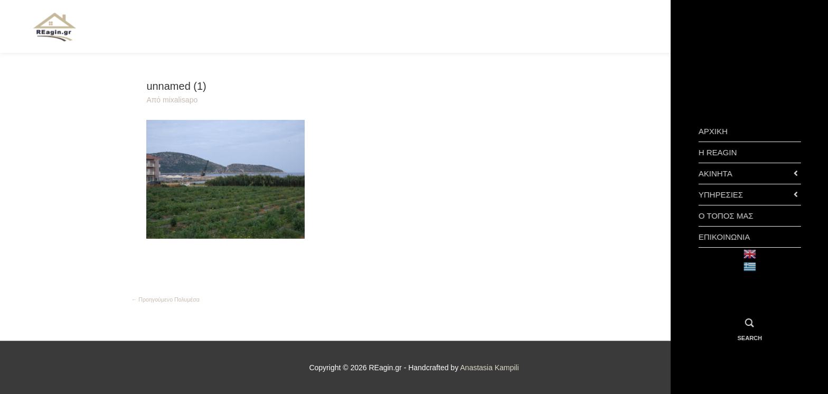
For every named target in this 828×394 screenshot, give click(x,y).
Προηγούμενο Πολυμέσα (165, 299)
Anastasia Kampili (489, 367)
